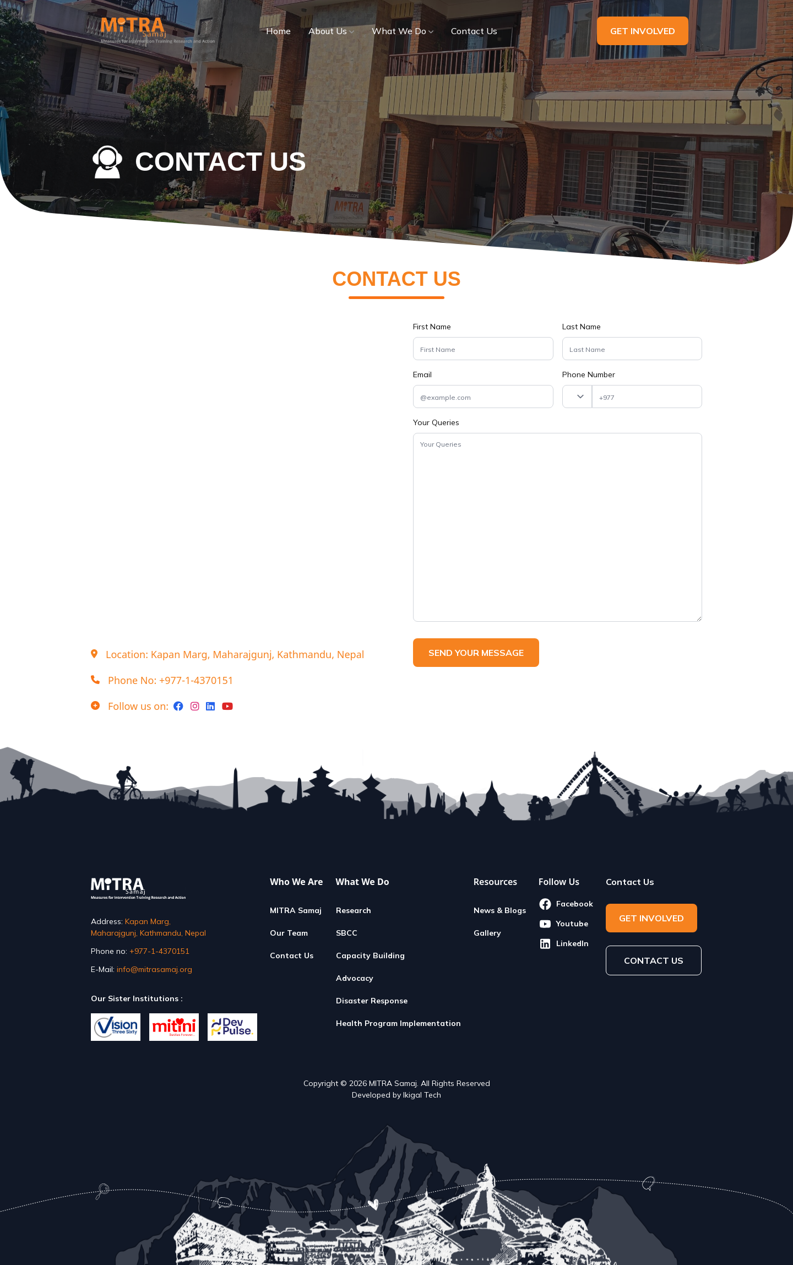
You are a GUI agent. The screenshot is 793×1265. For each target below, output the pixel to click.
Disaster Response (372, 1001)
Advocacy (354, 978)
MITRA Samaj (296, 910)
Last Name (581, 327)
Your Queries (436, 422)
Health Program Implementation (398, 1023)
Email (422, 374)
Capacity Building (370, 955)
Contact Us (291, 955)
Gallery (487, 933)
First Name (432, 327)
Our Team (289, 933)
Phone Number (588, 374)
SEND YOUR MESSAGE (483, 652)
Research (353, 910)
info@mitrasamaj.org (154, 969)
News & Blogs (500, 910)
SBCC (346, 933)
